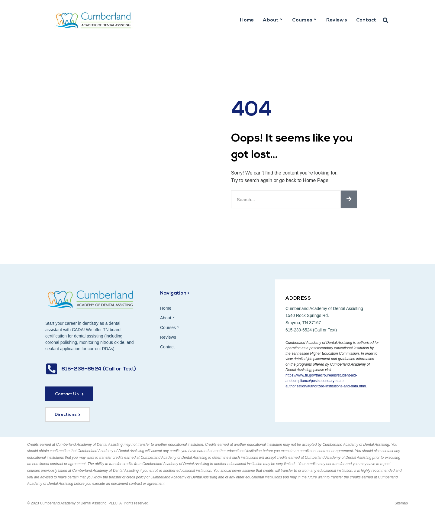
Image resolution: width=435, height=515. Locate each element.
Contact (366, 20)
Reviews (336, 20)
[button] (385, 20)
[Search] (349, 199)
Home (247, 20)
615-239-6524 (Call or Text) (98, 369)
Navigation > (174, 293)
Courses (304, 19)
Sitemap (401, 503)
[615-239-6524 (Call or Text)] (51, 369)
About (273, 19)
